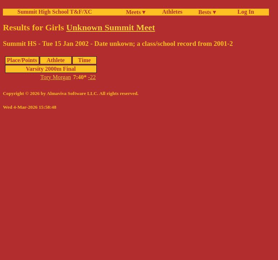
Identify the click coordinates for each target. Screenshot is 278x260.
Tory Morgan (56, 77)
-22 (92, 77)
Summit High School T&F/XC (54, 12)
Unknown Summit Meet (110, 27)
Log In (244, 12)
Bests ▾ (207, 12)
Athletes (172, 12)
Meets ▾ (135, 12)
